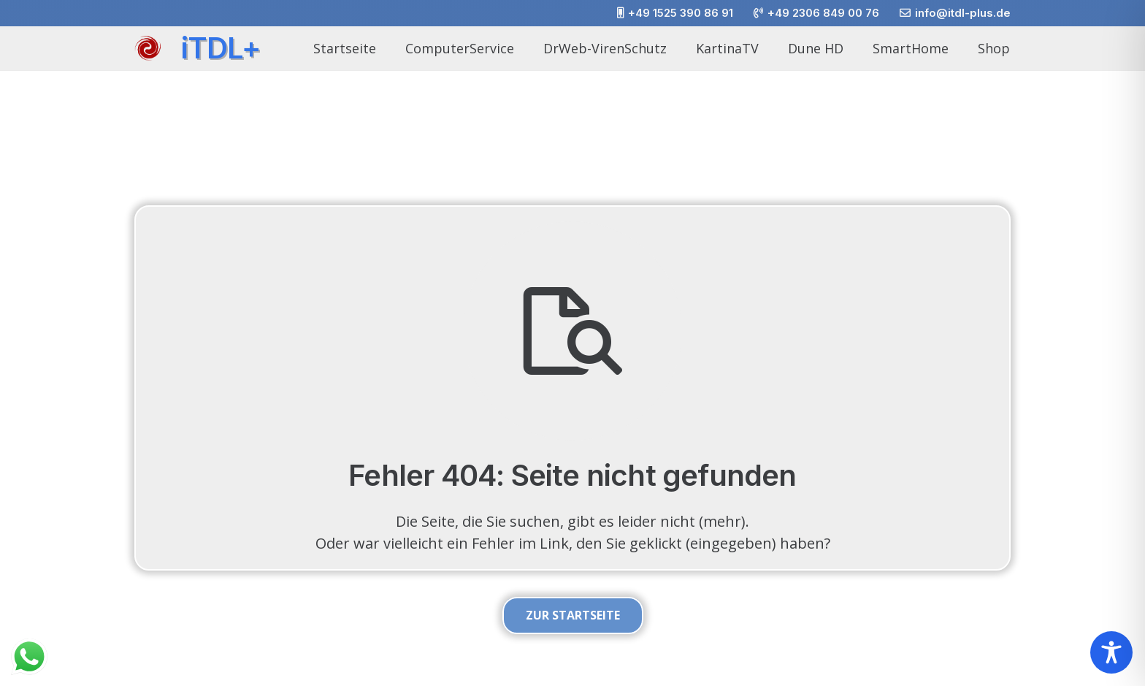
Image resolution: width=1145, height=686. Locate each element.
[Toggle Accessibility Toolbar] (1111, 652)
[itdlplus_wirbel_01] (147, 48)
